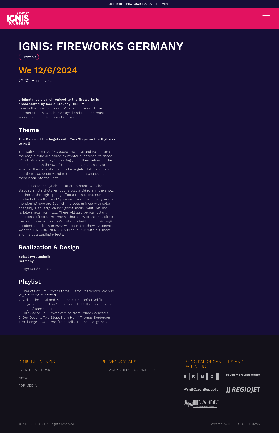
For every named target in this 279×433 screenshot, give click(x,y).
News (23, 378)
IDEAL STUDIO (239, 424)
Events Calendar (34, 370)
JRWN (256, 424)
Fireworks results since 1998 (128, 370)
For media (28, 385)
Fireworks (163, 3)
